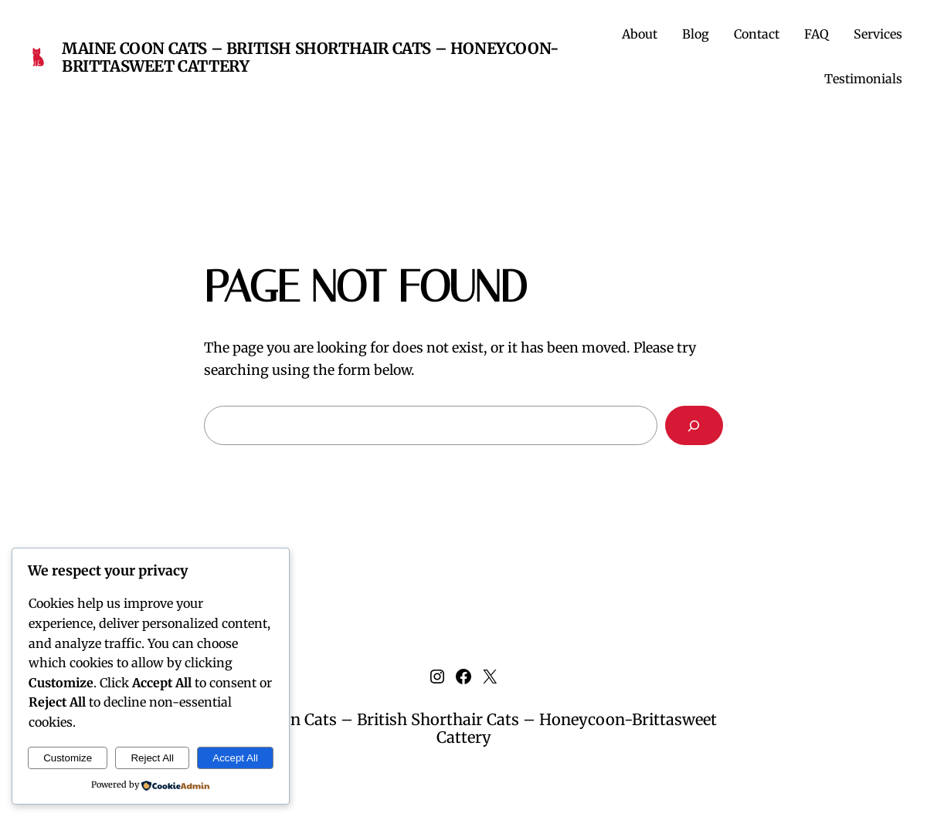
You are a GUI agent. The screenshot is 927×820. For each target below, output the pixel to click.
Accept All (235, 758)
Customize (67, 758)
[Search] (694, 426)
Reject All (152, 758)
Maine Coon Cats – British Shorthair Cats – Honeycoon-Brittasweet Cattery (310, 57)
